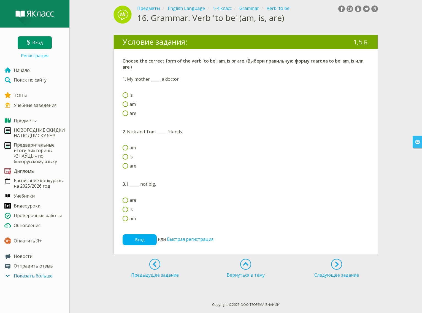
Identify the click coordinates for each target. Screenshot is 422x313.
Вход (139, 239)
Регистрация (34, 55)
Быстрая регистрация (190, 239)
